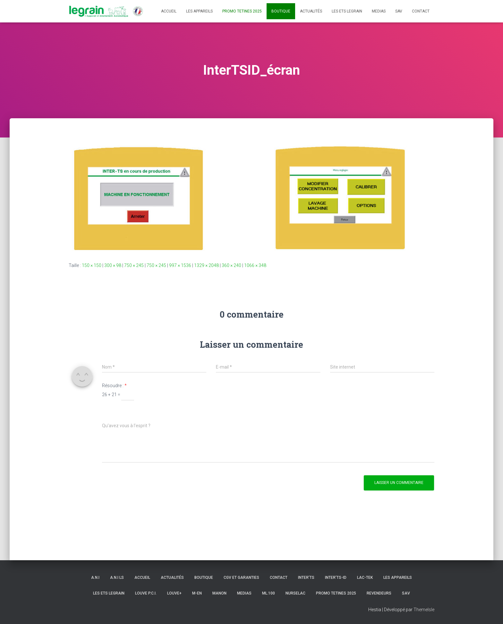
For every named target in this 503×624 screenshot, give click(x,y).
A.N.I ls (117, 577)
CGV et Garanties (241, 577)
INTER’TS (306, 577)
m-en (197, 593)
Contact (421, 11)
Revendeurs (379, 593)
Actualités (311, 11)
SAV (398, 11)
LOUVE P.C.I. (146, 593)
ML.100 (268, 593)
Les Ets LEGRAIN (347, 11)
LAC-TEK (365, 577)
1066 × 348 (255, 265)
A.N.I (95, 577)
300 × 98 (112, 265)
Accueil (168, 11)
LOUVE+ (174, 593)
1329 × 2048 (206, 265)
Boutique (280, 11)
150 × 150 (91, 265)
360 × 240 (231, 265)
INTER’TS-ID (335, 577)
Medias (379, 11)
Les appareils (199, 11)
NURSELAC (295, 593)
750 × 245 (134, 265)
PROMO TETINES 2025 (242, 11)
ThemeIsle (423, 609)
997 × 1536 (180, 265)
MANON (219, 593)
